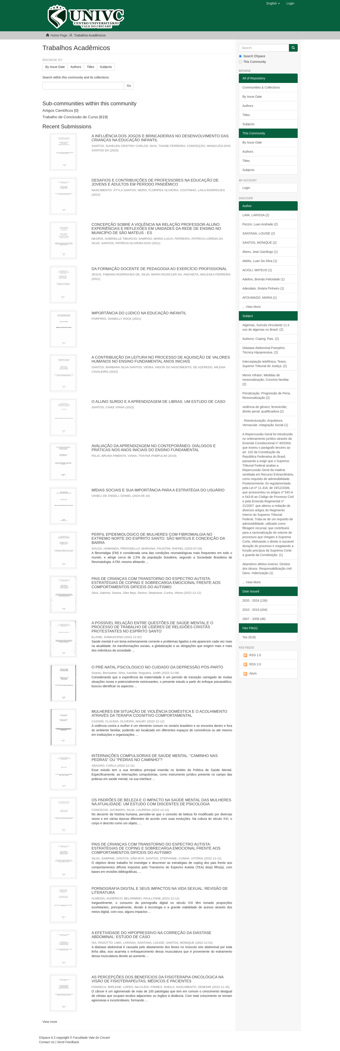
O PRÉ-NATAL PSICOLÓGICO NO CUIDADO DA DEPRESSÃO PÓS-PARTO (157, 667)
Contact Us (47, 1042)
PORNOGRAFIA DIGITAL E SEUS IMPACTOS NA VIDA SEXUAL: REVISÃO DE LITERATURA (160, 890)
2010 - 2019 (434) (254, 609)
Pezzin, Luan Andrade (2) (260, 224)
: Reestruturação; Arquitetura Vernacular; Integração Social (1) (265, 423)
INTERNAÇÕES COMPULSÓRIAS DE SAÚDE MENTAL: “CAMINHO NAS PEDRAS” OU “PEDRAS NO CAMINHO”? (155, 758)
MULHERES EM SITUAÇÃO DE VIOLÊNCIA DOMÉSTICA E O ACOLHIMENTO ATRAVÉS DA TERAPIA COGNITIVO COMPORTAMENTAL (159, 713)
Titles (90, 67)
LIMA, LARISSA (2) (255, 215)
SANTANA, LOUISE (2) (258, 233)
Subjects (106, 67)
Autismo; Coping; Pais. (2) (260, 338)
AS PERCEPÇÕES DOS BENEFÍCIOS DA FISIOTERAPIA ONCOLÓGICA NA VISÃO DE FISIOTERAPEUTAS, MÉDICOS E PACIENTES (157, 979)
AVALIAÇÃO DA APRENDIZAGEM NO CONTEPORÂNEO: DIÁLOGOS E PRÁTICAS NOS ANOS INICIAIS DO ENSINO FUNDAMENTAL (154, 448)
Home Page (59, 35)
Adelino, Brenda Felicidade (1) (263, 279)
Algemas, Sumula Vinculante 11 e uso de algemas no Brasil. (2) (265, 327)
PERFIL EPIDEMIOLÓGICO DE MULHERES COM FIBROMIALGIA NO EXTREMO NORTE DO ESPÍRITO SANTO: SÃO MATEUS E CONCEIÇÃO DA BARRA (158, 538)
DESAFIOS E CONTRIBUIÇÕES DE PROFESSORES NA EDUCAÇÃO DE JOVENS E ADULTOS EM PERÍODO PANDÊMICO (155, 182)
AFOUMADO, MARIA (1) (259, 297)
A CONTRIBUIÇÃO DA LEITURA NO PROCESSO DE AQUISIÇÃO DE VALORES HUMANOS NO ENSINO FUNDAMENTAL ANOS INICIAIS (161, 359)
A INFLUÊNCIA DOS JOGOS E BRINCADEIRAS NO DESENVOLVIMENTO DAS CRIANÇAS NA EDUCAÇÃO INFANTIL (160, 138)
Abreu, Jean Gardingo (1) (260, 252)
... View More (251, 307)
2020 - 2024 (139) (254, 600)
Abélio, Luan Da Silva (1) (259, 261)
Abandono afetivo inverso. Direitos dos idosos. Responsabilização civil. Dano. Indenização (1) (267, 568)
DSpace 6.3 (47, 1037)
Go (129, 85)
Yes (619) (249, 637)
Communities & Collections (261, 87)
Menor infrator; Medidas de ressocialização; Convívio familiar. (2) (265, 379)
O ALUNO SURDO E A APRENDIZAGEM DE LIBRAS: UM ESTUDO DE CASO (158, 402)
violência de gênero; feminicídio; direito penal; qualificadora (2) (264, 409)
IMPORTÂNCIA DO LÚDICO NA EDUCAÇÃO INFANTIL (139, 313)
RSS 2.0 (251, 664)
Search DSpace (252, 56)
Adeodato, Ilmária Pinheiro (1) (263, 288)
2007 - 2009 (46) (254, 619)
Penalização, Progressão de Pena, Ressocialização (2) (266, 395)
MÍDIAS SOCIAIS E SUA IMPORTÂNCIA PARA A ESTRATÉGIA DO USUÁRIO (158, 490)
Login (246, 188)
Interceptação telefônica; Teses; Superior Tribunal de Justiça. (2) (264, 364)
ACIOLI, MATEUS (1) (257, 270)
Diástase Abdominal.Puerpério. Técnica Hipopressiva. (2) (263, 350)
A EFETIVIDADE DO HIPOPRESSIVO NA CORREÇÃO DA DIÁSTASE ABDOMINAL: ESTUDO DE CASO (151, 935)
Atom (249, 674)
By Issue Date (55, 67)
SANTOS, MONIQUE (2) (259, 242)
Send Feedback (68, 1042)
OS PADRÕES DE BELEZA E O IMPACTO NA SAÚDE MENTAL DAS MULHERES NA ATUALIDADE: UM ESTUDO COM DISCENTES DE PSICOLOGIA (161, 802)
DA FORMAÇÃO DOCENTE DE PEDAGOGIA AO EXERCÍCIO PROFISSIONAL (159, 269)
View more (50, 1022)
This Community (252, 61)
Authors (76, 67)
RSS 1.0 (251, 655)
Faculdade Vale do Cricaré (91, 1037)
